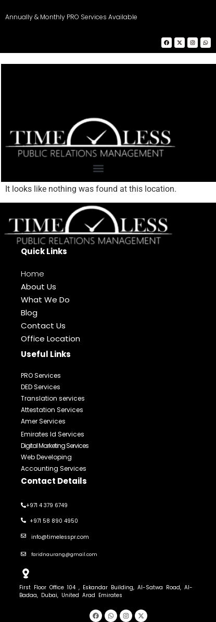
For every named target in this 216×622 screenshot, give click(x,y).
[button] (98, 168)
